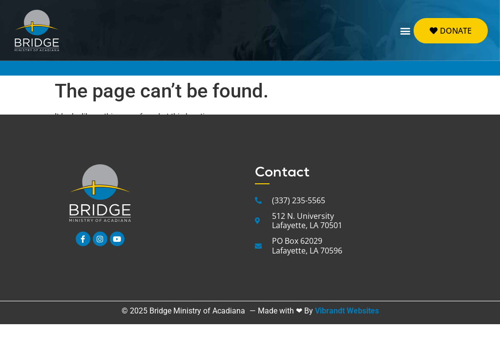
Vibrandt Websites (347, 310)
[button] (405, 30)
